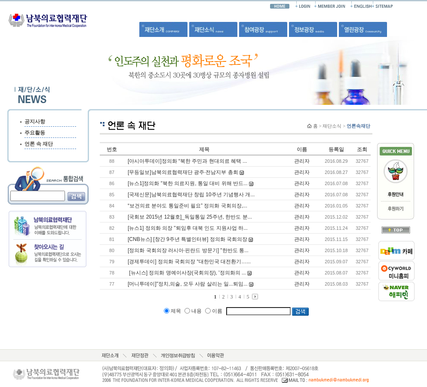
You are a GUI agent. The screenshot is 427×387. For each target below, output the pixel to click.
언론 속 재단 (39, 144)
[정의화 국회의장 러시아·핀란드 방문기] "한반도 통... (188, 250)
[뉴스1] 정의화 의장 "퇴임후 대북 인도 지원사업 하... (188, 228)
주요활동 (35, 133)
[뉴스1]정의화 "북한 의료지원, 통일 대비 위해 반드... (188, 183)
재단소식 (332, 125)
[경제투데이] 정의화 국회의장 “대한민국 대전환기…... (189, 262)
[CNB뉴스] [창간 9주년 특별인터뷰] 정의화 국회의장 (187, 239)
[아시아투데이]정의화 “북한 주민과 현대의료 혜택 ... (187, 161)
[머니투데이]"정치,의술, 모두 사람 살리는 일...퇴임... (188, 284)
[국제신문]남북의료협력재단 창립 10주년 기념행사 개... (191, 195)
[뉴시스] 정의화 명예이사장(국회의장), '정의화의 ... (187, 273)
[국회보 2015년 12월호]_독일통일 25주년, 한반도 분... (190, 217)
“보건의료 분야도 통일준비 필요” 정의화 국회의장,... (187, 206)
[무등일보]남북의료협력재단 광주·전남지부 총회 (183, 172)
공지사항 (35, 122)
